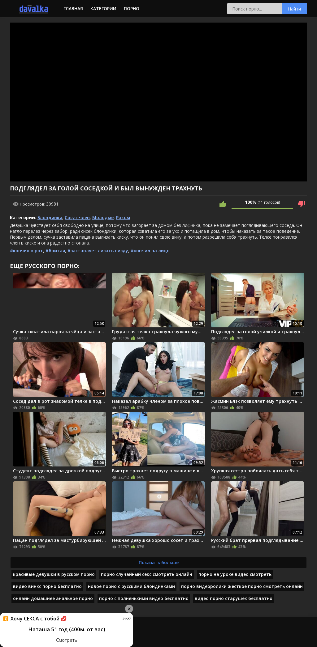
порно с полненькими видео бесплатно (144, 598)
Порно (131, 8)
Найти (294, 9)
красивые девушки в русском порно (54, 574)
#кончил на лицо (150, 250)
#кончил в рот (26, 250)
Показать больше (159, 562)
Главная (73, 8)
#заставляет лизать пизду (97, 250)
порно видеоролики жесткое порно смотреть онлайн (242, 586)
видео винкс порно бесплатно (47, 586)
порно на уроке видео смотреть (234, 574)
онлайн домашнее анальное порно (53, 598)
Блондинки (49, 217)
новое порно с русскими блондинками (131, 586)
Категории (103, 8)
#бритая (55, 250)
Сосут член (77, 217)
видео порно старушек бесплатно (233, 598)
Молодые (103, 217)
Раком (123, 217)
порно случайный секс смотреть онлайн (146, 574)
